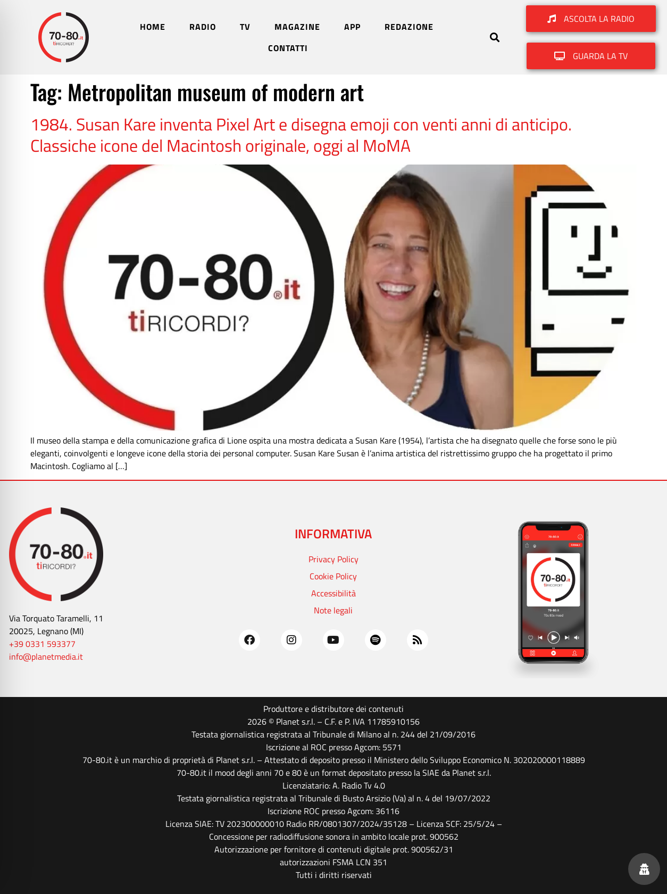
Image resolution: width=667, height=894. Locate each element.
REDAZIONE (409, 26)
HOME (152, 26)
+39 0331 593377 (42, 643)
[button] (494, 37)
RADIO (202, 26)
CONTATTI (288, 48)
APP (352, 26)
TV (245, 26)
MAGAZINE (297, 26)
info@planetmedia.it (46, 656)
